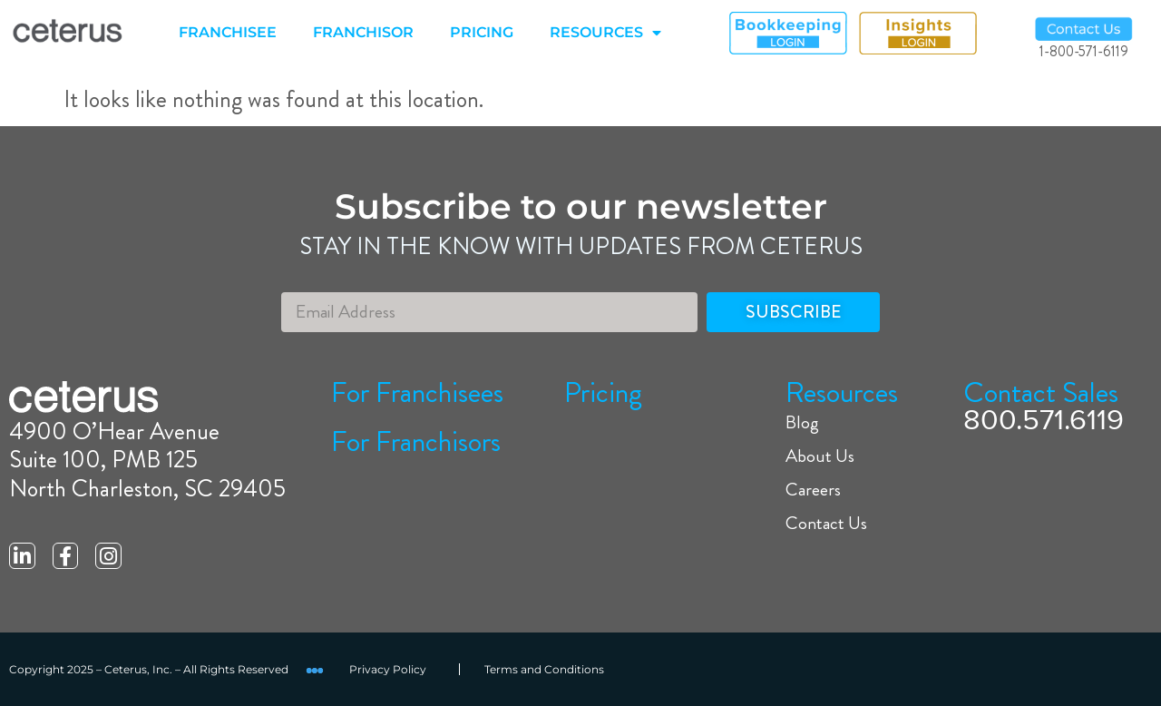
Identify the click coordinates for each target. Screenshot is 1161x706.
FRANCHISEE (228, 32)
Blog (802, 423)
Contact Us (826, 523)
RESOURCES (605, 32)
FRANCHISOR (363, 32)
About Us (819, 456)
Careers (813, 490)
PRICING (481, 32)
